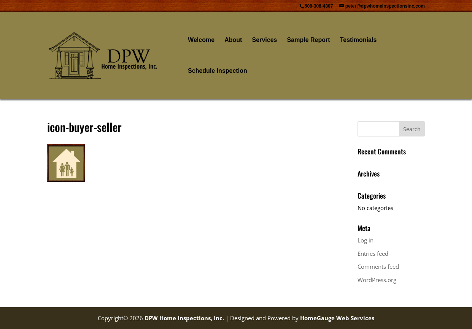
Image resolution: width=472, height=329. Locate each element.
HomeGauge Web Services (337, 318)
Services (264, 40)
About (233, 40)
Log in (365, 240)
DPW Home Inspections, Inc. (184, 318)
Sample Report (308, 40)
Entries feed (373, 253)
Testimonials (358, 40)
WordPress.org (377, 280)
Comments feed (378, 266)
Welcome (201, 40)
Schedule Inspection (217, 71)
